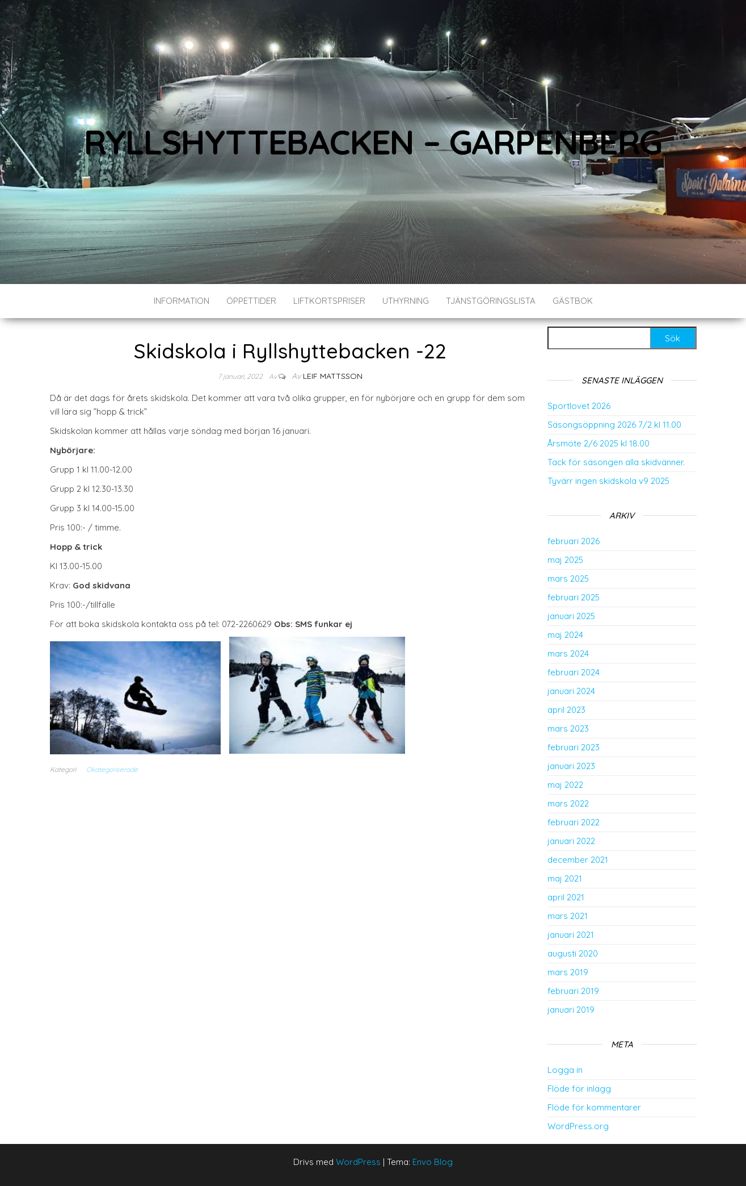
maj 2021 (564, 878)
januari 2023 (571, 766)
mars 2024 (568, 653)
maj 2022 (565, 784)
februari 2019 (573, 990)
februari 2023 (573, 747)
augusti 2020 (572, 953)
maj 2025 (565, 559)
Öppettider (251, 300)
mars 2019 (567, 972)
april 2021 (565, 897)
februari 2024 (573, 672)
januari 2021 (570, 934)
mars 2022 (568, 803)
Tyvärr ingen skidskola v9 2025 (608, 480)
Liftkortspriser (329, 300)
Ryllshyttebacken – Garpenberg (372, 141)
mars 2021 (567, 916)
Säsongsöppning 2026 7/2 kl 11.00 (614, 424)
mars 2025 (568, 578)
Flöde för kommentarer (594, 1107)
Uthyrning (405, 300)
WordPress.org (578, 1126)
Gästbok (573, 300)
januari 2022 (571, 841)
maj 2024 (565, 634)
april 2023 (566, 709)
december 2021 (577, 859)
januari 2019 (571, 1009)
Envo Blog (432, 1161)
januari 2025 (571, 616)
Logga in (565, 1069)
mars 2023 (568, 728)
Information (181, 300)
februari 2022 (573, 822)
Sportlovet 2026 (578, 405)
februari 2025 (573, 597)
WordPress (358, 1161)
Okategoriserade (112, 769)
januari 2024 (571, 691)
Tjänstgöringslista (491, 300)
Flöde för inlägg (579, 1088)
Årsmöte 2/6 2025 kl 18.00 (598, 443)
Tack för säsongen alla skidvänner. (616, 462)
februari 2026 (573, 541)
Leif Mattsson (333, 376)
